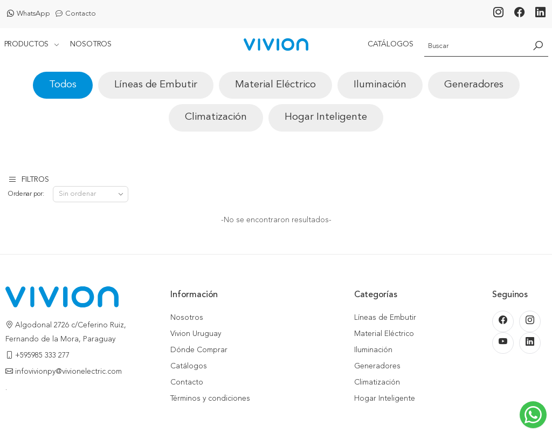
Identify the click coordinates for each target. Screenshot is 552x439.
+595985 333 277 (42, 355)
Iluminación (380, 85)
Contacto (76, 14)
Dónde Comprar (198, 350)
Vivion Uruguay (195, 334)
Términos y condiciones (210, 398)
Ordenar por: (26, 194)
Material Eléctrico (275, 85)
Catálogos (390, 44)
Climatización (216, 117)
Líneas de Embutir (155, 85)
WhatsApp (28, 14)
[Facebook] (519, 14)
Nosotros (91, 44)
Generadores (473, 85)
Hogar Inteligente (326, 117)
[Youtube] (503, 343)
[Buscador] (475, 44)
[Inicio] (276, 44)
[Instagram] (498, 14)
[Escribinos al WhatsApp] (533, 414)
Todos (63, 85)
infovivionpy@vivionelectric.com (68, 371)
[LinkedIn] (540, 14)
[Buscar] (538, 44)
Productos (26, 44)
